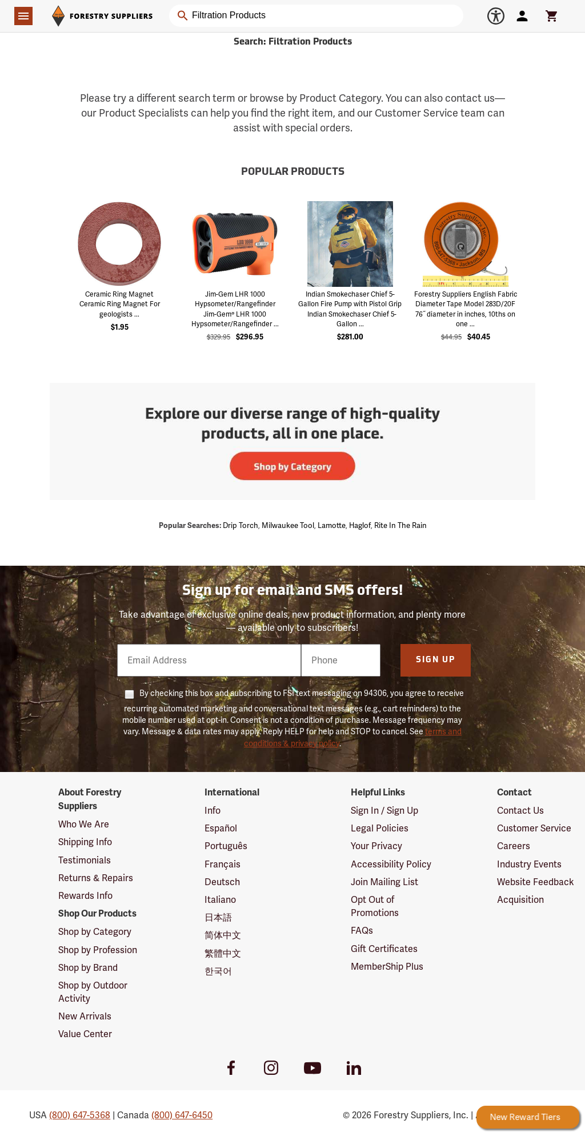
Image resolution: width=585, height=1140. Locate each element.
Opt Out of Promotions (375, 906)
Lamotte (332, 525)
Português (226, 846)
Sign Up (435, 660)
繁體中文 (223, 953)
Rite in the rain (400, 525)
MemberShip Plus (387, 967)
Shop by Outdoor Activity (92, 992)
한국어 (218, 971)
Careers (513, 846)
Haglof (360, 525)
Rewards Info (85, 896)
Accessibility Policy (391, 864)
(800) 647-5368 (79, 1115)
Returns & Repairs (95, 878)
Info (213, 811)
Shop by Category (94, 932)
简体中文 (223, 935)
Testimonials (84, 860)
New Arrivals (84, 1016)
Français (223, 864)
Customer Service (534, 828)
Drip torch (240, 525)
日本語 (218, 917)
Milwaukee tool (288, 525)
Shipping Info (85, 842)
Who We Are (83, 824)
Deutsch (222, 882)
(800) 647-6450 (182, 1115)
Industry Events (529, 864)
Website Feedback (535, 882)
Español (221, 828)
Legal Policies (379, 828)
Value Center (85, 1034)
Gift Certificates (384, 949)
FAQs (362, 931)
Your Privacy (376, 846)
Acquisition (520, 900)
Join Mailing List (384, 882)
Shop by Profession (97, 950)
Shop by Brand (88, 968)
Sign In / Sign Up (384, 811)
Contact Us (520, 811)
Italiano (220, 900)
